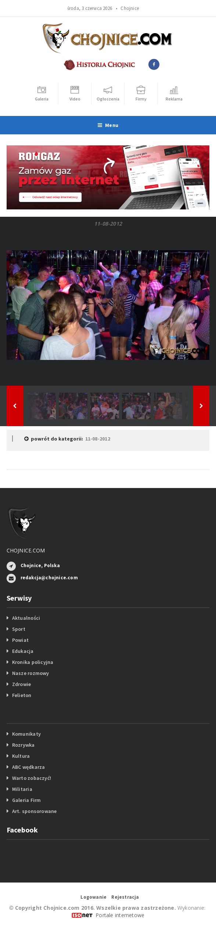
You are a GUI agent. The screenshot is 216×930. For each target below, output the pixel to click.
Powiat (20, 640)
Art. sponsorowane (34, 811)
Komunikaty (26, 734)
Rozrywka (23, 745)
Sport (18, 629)
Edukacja (23, 651)
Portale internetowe (120, 915)
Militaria (22, 789)
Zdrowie (21, 684)
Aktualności (26, 618)
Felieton (22, 695)
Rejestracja (125, 897)
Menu (108, 125)
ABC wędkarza (28, 767)
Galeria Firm (26, 800)
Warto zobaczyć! (31, 778)
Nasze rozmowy (30, 673)
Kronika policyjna (33, 662)
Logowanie (93, 897)
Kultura (21, 756)
